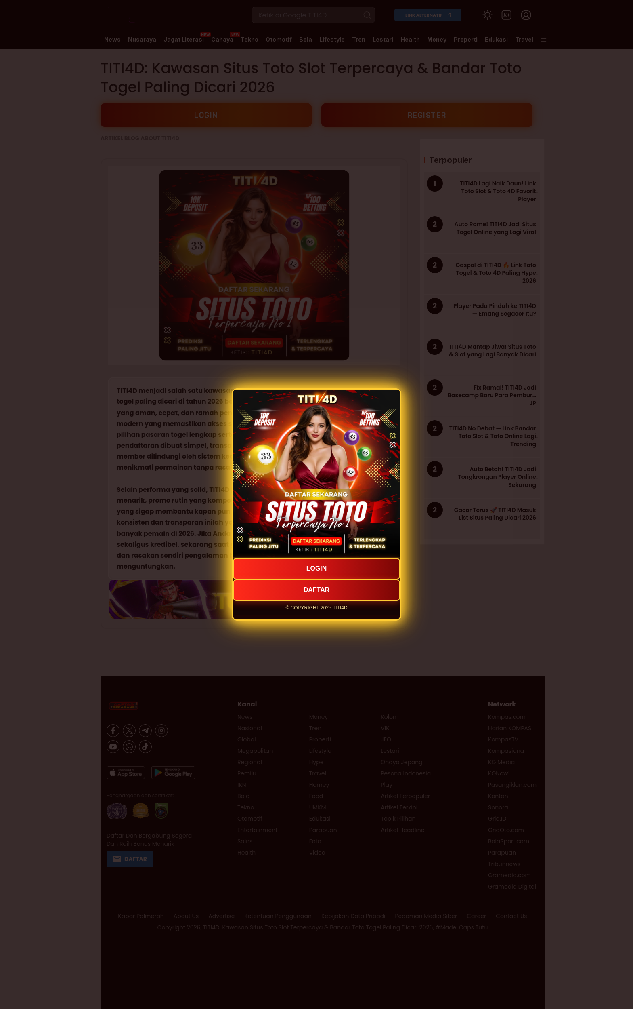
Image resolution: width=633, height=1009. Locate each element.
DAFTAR (317, 589)
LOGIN (316, 568)
